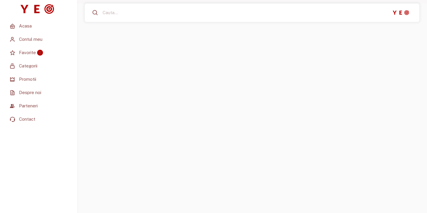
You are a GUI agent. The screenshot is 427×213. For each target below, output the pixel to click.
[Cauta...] (128, 12)
